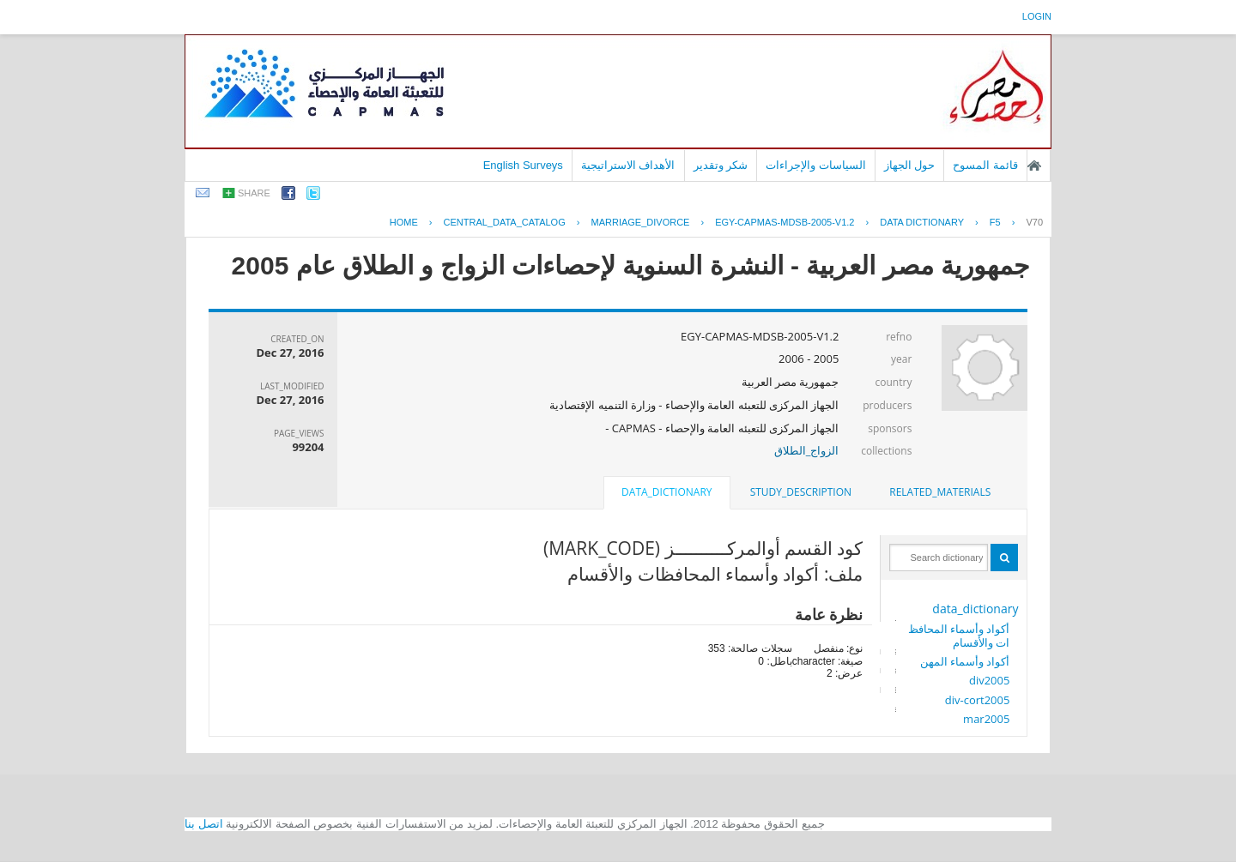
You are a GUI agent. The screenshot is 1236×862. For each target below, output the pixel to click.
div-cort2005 (977, 700)
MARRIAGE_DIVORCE (640, 222)
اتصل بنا (204, 823)
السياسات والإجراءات (816, 165)
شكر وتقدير (721, 165)
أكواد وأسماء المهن (965, 661)
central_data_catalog (505, 222)
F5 (995, 222)
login (1036, 16)
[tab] (940, 492)
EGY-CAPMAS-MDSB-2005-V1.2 (784, 222)
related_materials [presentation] (940, 492)
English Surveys (523, 165)
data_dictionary (975, 608)
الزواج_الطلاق (806, 450)
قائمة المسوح (985, 165)
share (254, 193)
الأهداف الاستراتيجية (628, 165)
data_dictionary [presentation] (666, 492)
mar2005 (986, 719)
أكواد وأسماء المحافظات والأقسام (959, 635)
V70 (1034, 222)
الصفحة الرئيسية (1034, 165)
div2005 (989, 680)
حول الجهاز (910, 165)
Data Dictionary (922, 222)
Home (404, 222)
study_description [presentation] (800, 492)
